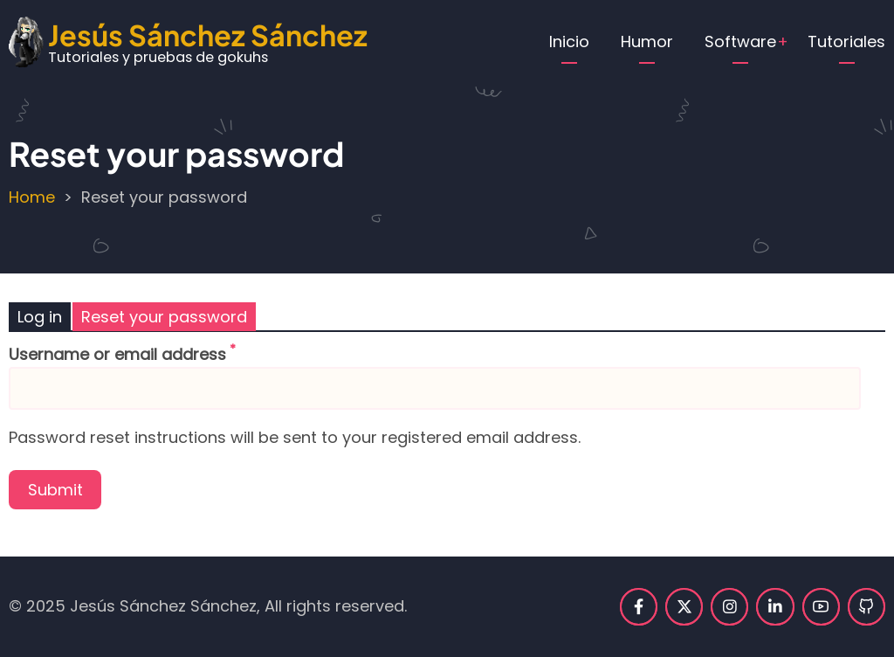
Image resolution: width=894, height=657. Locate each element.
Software (740, 41)
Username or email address (117, 354)
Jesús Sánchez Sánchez (208, 34)
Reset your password (164, 317)
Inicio (569, 41)
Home (32, 197)
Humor (647, 41)
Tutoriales (846, 41)
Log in (39, 317)
